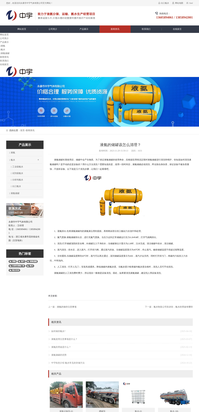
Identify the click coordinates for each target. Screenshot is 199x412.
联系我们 (146, 29)
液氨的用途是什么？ (121, 347)
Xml (191, 3)
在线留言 (177, 29)
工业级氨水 (17, 167)
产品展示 (84, 29)
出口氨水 (165, 3)
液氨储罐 (4, 53)
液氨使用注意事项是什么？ (121, 339)
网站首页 (21, 29)
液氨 (2, 46)
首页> (23, 130)
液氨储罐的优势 (121, 355)
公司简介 (53, 29)
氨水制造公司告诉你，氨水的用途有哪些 (173, 307)
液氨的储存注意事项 (66, 307)
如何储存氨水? (121, 331)
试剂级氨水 (17, 173)
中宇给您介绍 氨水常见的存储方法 (121, 363)
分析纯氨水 (17, 180)
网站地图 (179, 3)
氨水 (2, 49)
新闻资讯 (115, 29)
